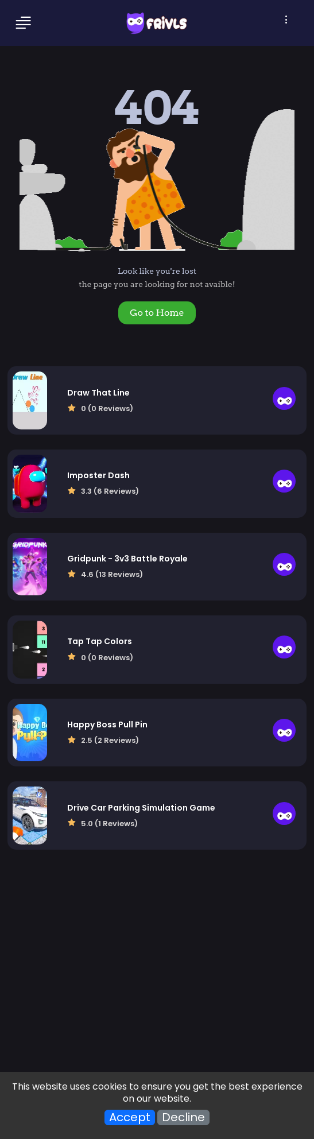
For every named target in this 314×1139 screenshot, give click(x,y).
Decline (183, 1117)
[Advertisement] (156, 972)
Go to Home (157, 312)
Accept (129, 1117)
